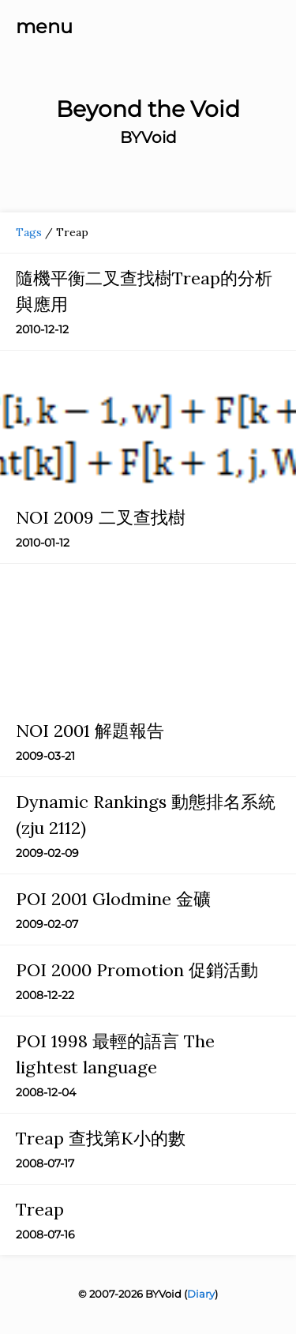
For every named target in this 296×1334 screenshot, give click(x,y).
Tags (29, 232)
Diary (201, 1293)
